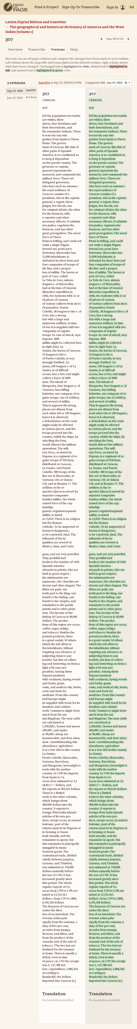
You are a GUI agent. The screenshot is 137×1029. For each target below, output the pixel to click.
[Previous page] (101, 39)
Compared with (95, 82)
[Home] (15, 7)
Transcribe (36, 49)
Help (74, 49)
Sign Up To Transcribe (80, 7)
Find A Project (47, 7)
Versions (58, 49)
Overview (15, 49)
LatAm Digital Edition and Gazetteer (35, 22)
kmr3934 (44, 83)
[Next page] (128, 39)
